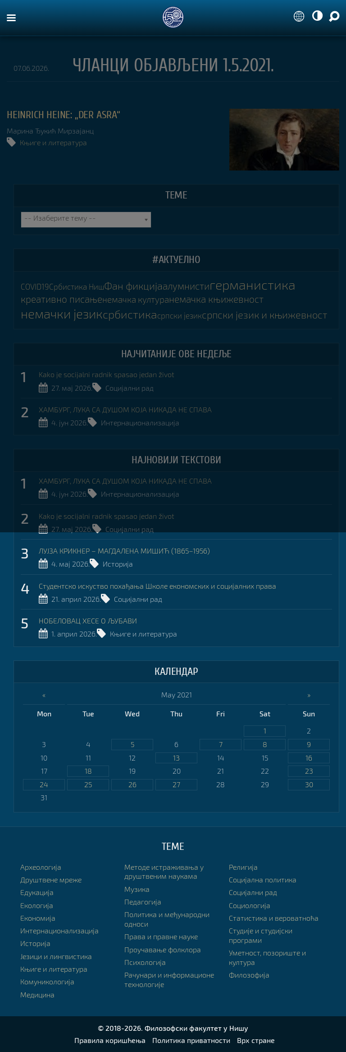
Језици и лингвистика (56, 956)
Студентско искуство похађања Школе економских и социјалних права (157, 585)
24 (44, 784)
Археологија (40, 867)
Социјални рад (129, 387)
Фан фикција (133, 286)
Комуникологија (47, 981)
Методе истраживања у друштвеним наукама (164, 872)
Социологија (249, 905)
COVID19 (35, 286)
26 (132, 784)
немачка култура (135, 299)
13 (176, 757)
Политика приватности (191, 1040)
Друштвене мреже (51, 879)
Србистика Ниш (76, 286)
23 (309, 770)
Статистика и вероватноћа (274, 918)
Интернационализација (140, 422)
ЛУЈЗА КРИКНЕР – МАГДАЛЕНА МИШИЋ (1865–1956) (124, 550)
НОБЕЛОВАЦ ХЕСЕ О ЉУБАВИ (88, 620)
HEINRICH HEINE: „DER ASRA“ (63, 115)
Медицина (37, 994)
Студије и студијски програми (260, 935)
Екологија (36, 905)
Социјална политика (262, 879)
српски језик (179, 315)
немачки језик (62, 313)
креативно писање (61, 299)
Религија (243, 867)
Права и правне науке (161, 936)
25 (88, 784)
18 (88, 770)
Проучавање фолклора (162, 949)
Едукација (37, 892)
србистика (130, 314)
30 (309, 784)
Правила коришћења (110, 1040)
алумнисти (186, 286)
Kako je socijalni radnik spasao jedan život (106, 374)
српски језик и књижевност (264, 315)
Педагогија (142, 901)
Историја (118, 563)
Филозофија (249, 974)
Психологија (145, 962)
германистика (252, 284)
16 (308, 757)
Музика (137, 889)
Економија (37, 918)
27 (176, 784)
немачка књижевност (216, 299)
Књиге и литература (53, 142)
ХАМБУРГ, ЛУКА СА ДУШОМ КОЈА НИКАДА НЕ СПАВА (125, 409)
